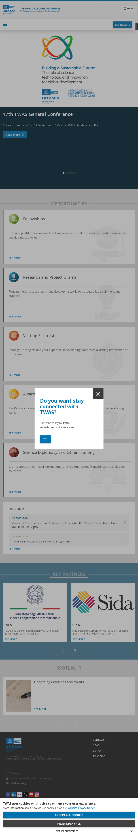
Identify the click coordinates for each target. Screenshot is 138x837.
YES (45, 439)
